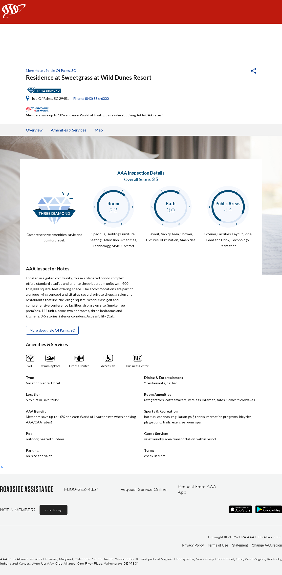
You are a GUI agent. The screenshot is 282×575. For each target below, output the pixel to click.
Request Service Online (143, 489)
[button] (240, 71)
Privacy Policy (193, 545)
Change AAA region (267, 545)
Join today (53, 510)
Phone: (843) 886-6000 (91, 98)
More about (52, 330)
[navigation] (141, 12)
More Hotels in (51, 70)
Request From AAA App (197, 489)
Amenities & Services (68, 130)
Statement (240, 545)
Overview (34, 130)
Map (99, 130)
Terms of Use (218, 545)
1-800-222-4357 (80, 489)
